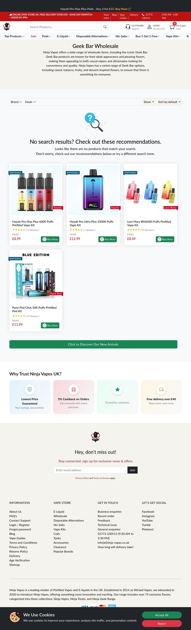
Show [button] (148, 101)
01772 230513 (147, 16)
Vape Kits (60, 529)
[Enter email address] (91, 470)
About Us (15, 511)
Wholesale (60, 516)
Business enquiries (110, 511)
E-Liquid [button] (64, 36)
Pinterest (148, 529)
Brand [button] (16, 101)
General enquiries (109, 529)
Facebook (148, 511)
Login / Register (19, 525)
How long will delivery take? (116, 547)
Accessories (61, 542)
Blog (114, 14)
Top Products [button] (15, 36)
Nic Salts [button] (123, 36)
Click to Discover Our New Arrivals (93, 344)
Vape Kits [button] (173, 36)
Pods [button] (47, 36)
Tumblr (146, 525)
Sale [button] (34, 36)
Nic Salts (59, 525)
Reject (162, 623)
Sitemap (14, 564)
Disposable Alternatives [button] (93, 36)
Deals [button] (30, 101)
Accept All (161, 615)
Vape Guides (17, 538)
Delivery (134, 14)
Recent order (106, 516)
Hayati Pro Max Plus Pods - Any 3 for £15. (95, 9)
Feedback (104, 520)
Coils (57, 533)
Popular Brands (63, 551)
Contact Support (20, 520)
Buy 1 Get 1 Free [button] (148, 36)
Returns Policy (18, 551)
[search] (105, 26)
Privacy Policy (82, 478)
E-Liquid (59, 511)
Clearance (60, 547)
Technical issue (107, 525)
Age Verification (19, 560)
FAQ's (13, 516)
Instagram (148, 516)
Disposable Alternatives (69, 520)
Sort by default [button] (168, 101)
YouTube (147, 520)
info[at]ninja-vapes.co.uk (113, 542)
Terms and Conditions (23, 542)
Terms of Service (101, 478)
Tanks (57, 538)
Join (132, 470)
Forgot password (20, 529)
